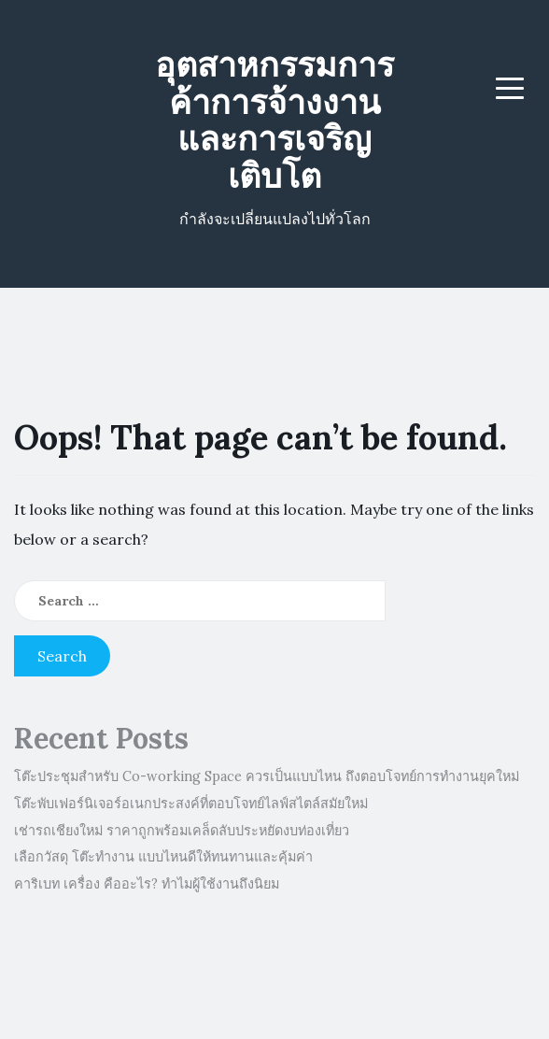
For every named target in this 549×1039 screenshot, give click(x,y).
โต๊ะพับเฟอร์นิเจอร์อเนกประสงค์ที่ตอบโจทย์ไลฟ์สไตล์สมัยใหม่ (191, 803)
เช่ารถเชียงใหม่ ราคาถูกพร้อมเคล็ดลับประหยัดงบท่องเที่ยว (181, 830)
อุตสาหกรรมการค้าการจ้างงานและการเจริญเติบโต (274, 120)
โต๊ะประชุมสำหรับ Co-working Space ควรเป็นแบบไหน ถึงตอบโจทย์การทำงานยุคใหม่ (266, 776)
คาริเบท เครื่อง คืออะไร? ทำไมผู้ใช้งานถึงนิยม (146, 883)
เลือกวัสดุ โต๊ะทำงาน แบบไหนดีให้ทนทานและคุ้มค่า (163, 856)
